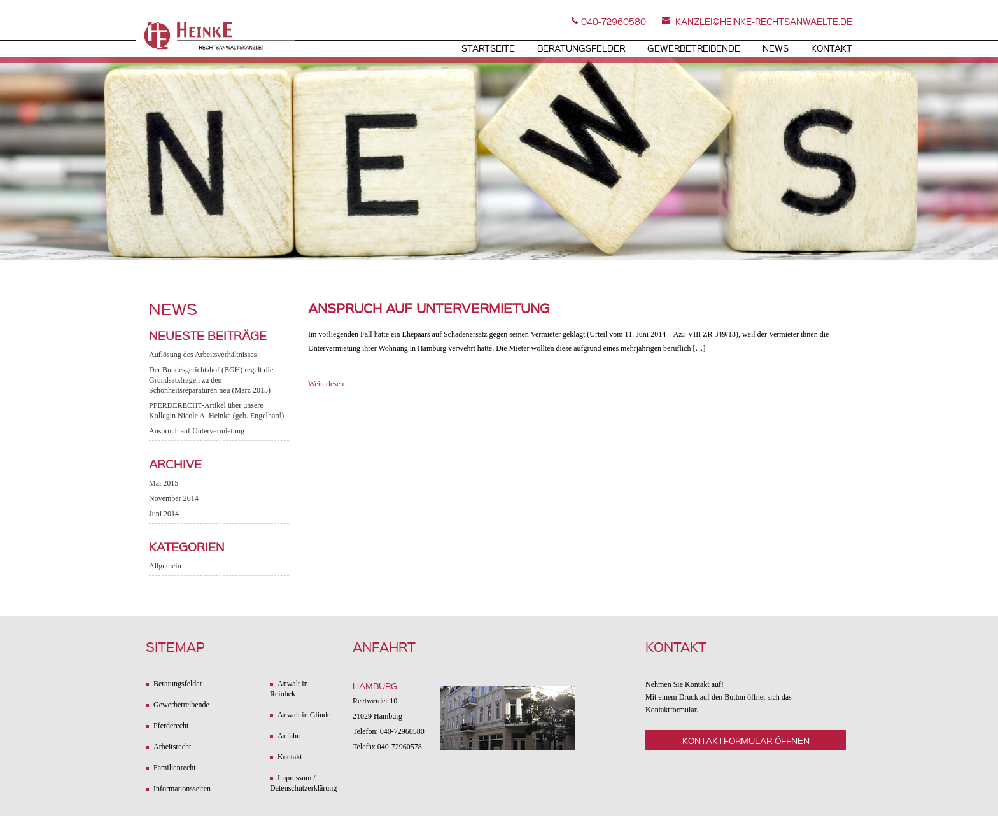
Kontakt (831, 47)
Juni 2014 (164, 513)
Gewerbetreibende (693, 47)
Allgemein (165, 565)
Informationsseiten (182, 788)
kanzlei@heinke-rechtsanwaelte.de (763, 21)
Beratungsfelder (581, 47)
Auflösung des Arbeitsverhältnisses (203, 354)
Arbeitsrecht (172, 746)
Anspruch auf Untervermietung (196, 430)
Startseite (488, 47)
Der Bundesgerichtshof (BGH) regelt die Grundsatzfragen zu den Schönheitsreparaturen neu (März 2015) (211, 380)
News (776, 47)
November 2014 (174, 498)
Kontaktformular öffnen (746, 740)
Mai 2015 (163, 483)
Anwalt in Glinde (304, 714)
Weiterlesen (326, 383)
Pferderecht (170, 725)
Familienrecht (174, 767)
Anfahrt (289, 735)
